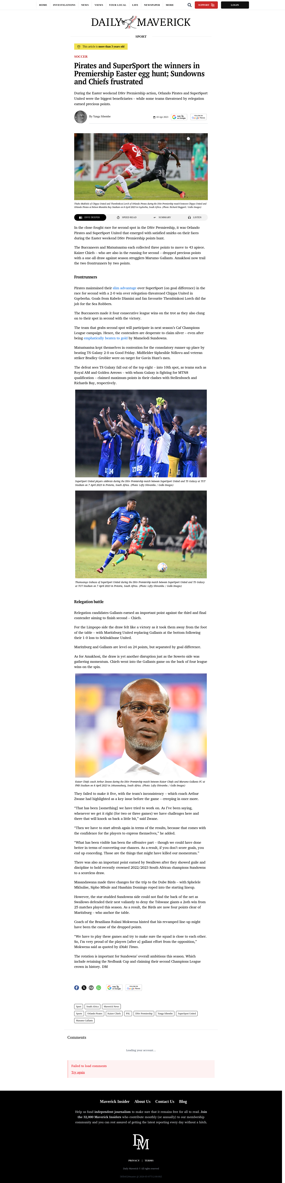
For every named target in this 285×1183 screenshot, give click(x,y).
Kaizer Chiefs (114, 1013)
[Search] (190, 5)
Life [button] (135, 5)
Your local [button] (117, 5)
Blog (183, 1101)
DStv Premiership (144, 1013)
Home (43, 5)
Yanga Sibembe (102, 116)
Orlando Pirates (94, 1013)
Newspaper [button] (152, 5)
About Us (142, 1101)
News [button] (85, 5)
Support (206, 5)
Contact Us (164, 1101)
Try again (78, 1072)
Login (235, 5)
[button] (179, 117)
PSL (128, 1013)
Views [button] (99, 5)
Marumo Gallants (84, 1020)
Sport (78, 1006)
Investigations (64, 5)
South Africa (92, 1006)
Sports (79, 1013)
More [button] (170, 5)
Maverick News (111, 1006)
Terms (149, 1160)
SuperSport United (187, 1013)
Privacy (134, 1160)
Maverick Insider (115, 1101)
